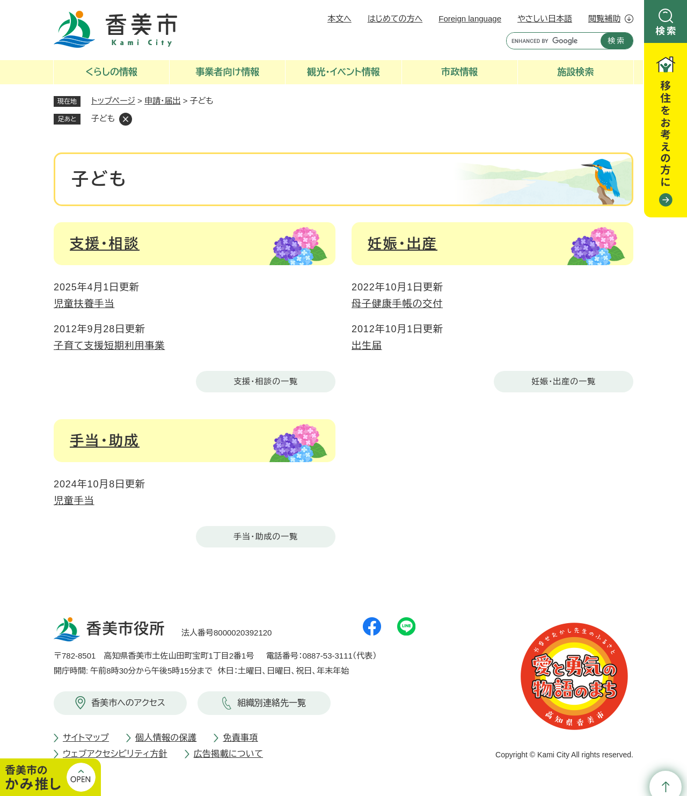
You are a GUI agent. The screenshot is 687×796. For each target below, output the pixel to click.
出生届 (367, 345)
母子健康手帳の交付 (397, 303)
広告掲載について (228, 753)
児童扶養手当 (84, 303)
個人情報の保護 (165, 737)
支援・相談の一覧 (265, 381)
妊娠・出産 (402, 244)
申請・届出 (162, 100)
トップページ (113, 100)
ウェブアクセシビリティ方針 (115, 753)
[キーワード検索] (551, 41)
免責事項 (240, 737)
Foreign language (469, 18)
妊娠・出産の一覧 (563, 381)
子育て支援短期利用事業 (109, 345)
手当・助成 (105, 441)
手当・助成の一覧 (265, 536)
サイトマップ (86, 737)
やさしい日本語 (544, 18)
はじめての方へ (395, 18)
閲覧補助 (604, 18)
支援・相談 (105, 244)
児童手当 (74, 500)
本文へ (339, 18)
